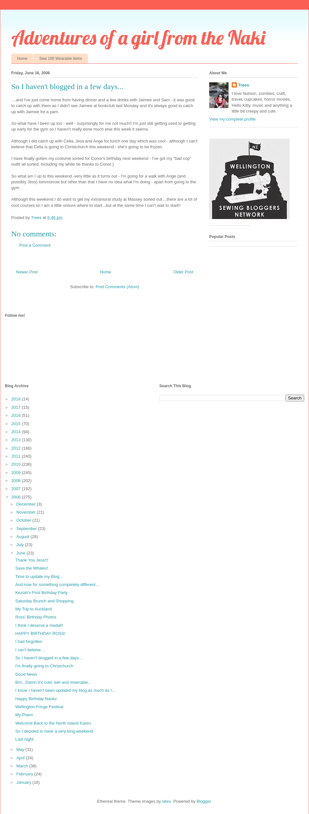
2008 (16, 480)
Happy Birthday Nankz (36, 698)
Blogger (204, 801)
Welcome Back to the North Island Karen (53, 723)
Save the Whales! (31, 568)
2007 (16, 488)
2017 (16, 407)
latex (166, 801)
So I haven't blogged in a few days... (48, 657)
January (24, 782)
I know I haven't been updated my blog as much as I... (65, 690)
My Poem (24, 714)
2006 (16, 497)
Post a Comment (35, 245)
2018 (16, 399)
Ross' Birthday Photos (35, 617)
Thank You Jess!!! (31, 560)
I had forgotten (28, 641)
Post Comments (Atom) (117, 286)
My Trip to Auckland (33, 609)
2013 (16, 439)
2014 (16, 431)
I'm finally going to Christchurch (44, 665)
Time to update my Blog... (39, 576)
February (25, 774)
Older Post (183, 272)
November (26, 512)
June (21, 553)
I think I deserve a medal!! (39, 625)
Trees (243, 85)
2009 (16, 472)
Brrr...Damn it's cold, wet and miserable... (53, 682)
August (23, 536)
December (26, 504)
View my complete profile (232, 119)
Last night (24, 739)
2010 (16, 464)
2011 (16, 456)
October (24, 520)
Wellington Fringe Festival (39, 706)
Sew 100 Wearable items (60, 58)
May (20, 749)
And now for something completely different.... (57, 584)
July (20, 544)
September (27, 528)
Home (22, 58)
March (22, 766)
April (21, 757)
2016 (16, 415)
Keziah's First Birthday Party (41, 592)
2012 (16, 448)
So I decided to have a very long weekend (54, 731)
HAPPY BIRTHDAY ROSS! (40, 633)
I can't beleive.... (30, 649)
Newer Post (27, 272)
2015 (16, 423)
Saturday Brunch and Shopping (44, 601)
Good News (26, 674)
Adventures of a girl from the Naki (138, 37)
